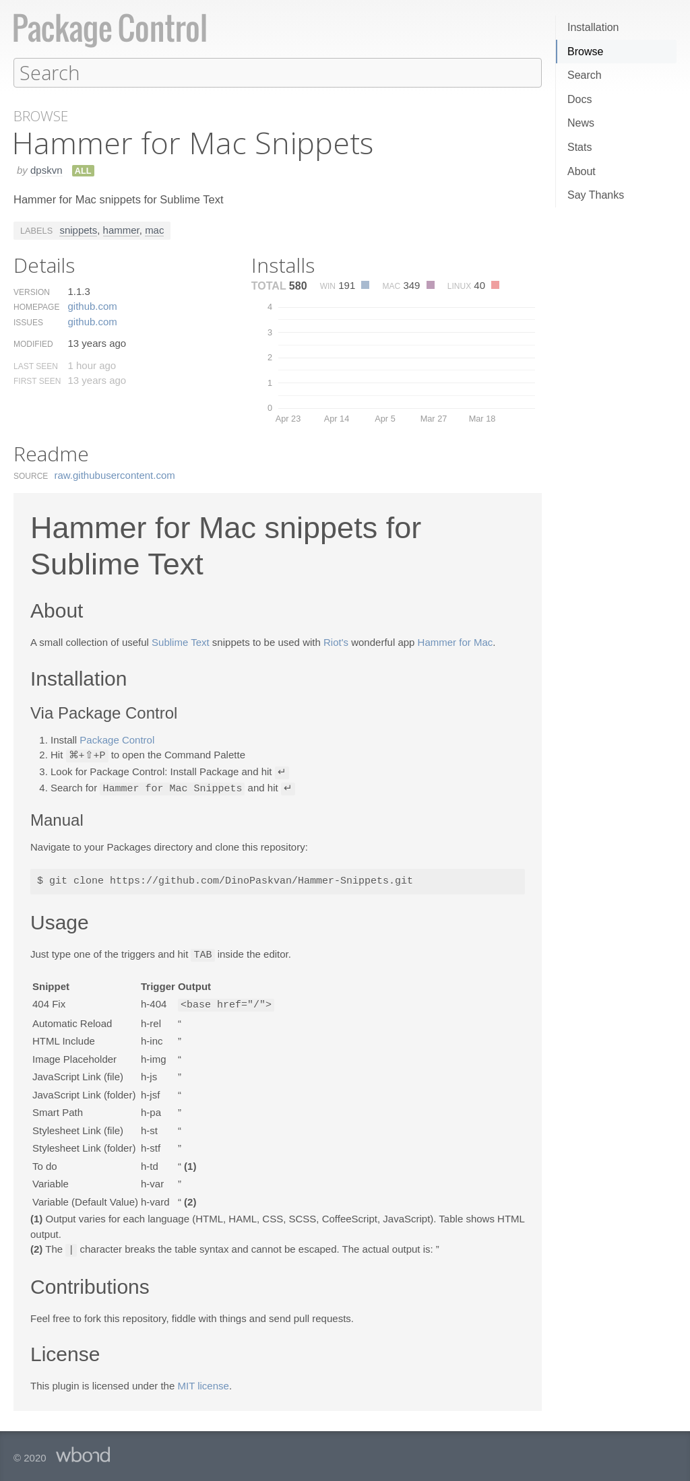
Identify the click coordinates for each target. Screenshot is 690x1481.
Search (584, 75)
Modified (33, 343)
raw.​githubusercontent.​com (115, 474)
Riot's (335, 641)
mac (154, 229)
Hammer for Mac (455, 641)
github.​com (92, 305)
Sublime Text (181, 641)
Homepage (36, 306)
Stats (579, 147)
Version (31, 291)
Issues (28, 322)
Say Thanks (595, 195)
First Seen (37, 380)
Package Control (117, 739)
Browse (585, 51)
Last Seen (35, 365)
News (580, 123)
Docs (579, 99)
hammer (121, 229)
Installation (593, 27)
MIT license (202, 1381)
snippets (78, 229)
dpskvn (46, 169)
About (581, 171)
